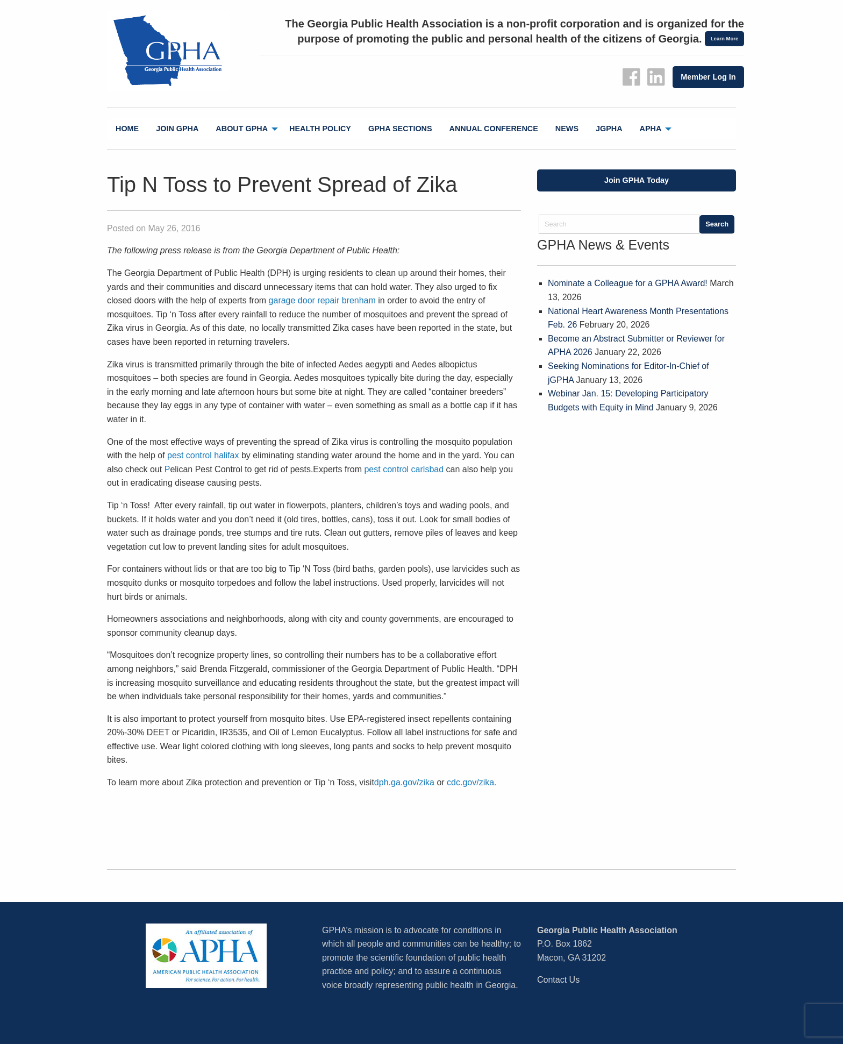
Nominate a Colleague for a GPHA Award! (628, 283)
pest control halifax (203, 455)
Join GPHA (177, 128)
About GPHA (242, 128)
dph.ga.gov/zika (404, 782)
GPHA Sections (400, 128)
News (566, 128)
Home (127, 128)
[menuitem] (127, 129)
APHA (651, 128)
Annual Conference (493, 128)
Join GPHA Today (636, 180)
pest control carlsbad (404, 469)
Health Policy (320, 128)
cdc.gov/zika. (472, 782)
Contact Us (558, 979)
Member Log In (708, 77)
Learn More (725, 38)
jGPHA (609, 128)
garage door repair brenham (322, 300)
